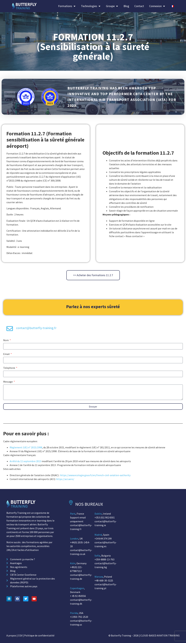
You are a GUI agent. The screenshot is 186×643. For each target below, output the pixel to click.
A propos (11, 635)
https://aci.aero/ (65, 479)
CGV (20, 635)
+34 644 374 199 (103, 538)
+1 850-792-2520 (79, 616)
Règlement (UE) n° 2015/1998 (26, 447)
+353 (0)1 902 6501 (105, 517)
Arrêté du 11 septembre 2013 (25, 461)
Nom (6, 340)
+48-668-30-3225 (104, 580)
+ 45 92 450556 (78, 596)
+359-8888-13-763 (104, 559)
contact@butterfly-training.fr (36, 328)
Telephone (9, 368)
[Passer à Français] (172, 6)
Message (8, 381)
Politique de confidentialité (39, 635)
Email (6, 354)
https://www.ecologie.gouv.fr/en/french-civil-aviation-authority (95, 475)
